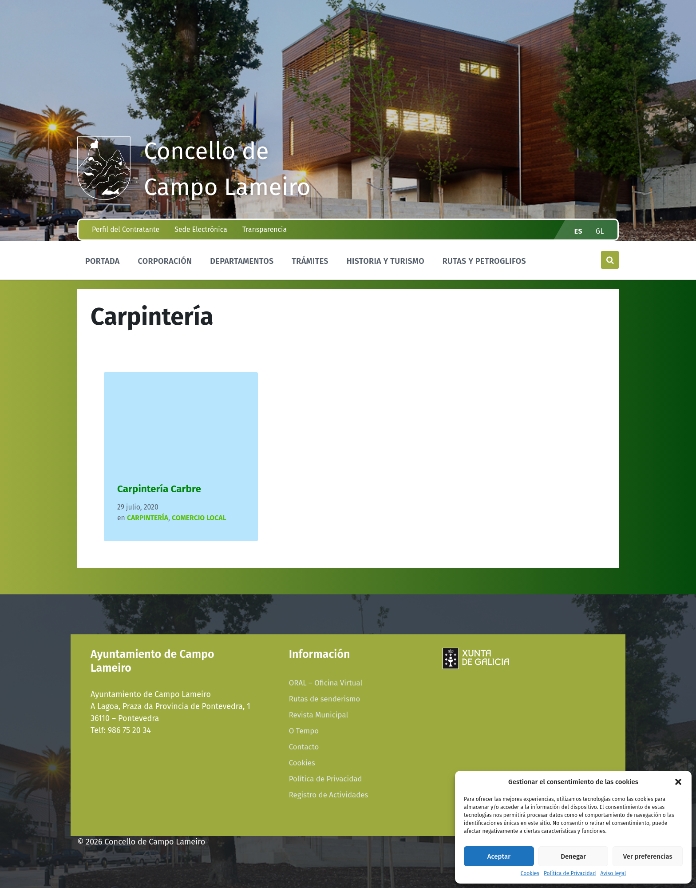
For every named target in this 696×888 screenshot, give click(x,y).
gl (600, 231)
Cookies (530, 873)
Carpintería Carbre (159, 489)
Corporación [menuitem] (165, 261)
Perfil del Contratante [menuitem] (125, 229)
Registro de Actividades (328, 794)
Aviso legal (613, 873)
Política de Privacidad (570, 873)
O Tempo (304, 730)
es (578, 231)
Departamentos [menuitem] (241, 261)
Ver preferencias (647, 856)
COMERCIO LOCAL (199, 518)
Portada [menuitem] (102, 261)
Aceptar (498, 856)
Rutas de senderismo (324, 698)
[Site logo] (103, 197)
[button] (678, 781)
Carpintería (147, 518)
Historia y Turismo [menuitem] (385, 261)
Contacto (304, 746)
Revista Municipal (318, 714)
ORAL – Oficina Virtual (326, 682)
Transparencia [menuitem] (264, 229)
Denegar (573, 856)
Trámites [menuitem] (310, 261)
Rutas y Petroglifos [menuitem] (484, 261)
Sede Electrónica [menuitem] (200, 229)
